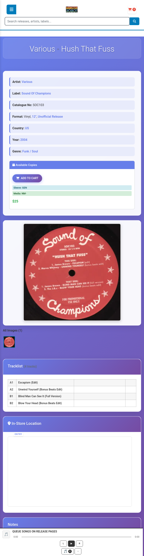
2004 (23, 140)
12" (34, 116)
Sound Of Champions (36, 93)
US (27, 128)
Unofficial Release (50, 116)
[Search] (67, 21)
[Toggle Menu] (11, 9)
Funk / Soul (30, 151)
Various (27, 82)
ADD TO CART (27, 178)
